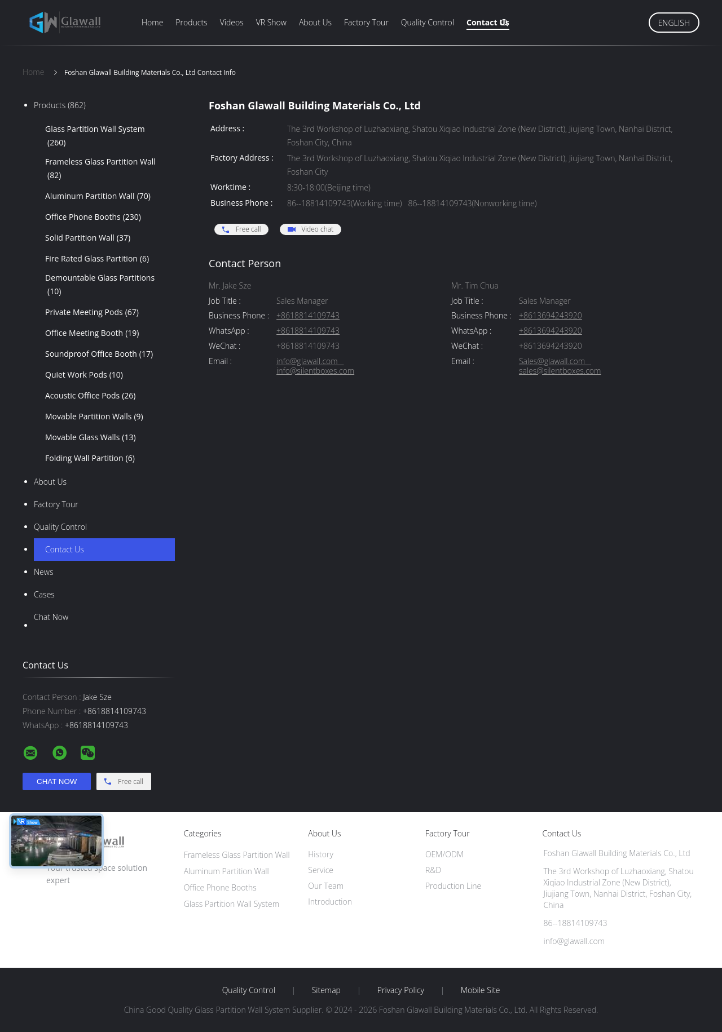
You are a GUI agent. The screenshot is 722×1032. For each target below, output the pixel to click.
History (320, 854)
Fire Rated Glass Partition (97, 258)
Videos (232, 22)
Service (320, 870)
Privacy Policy (400, 990)
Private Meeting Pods (92, 312)
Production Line (453, 885)
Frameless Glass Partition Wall (100, 169)
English (674, 22)
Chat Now (51, 617)
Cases (44, 594)
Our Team (326, 885)
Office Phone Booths (93, 217)
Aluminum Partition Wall (98, 196)
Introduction (330, 901)
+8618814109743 (308, 316)
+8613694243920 (550, 316)
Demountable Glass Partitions (100, 285)
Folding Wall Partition (90, 458)
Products (191, 22)
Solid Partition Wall (87, 238)
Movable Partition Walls (94, 416)
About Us (315, 22)
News (43, 571)
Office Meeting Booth (92, 333)
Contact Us (487, 22)
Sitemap (326, 990)
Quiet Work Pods (84, 375)
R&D (433, 870)
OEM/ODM (444, 854)
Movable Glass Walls (90, 437)
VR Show (271, 22)
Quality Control (427, 22)
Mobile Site (480, 990)
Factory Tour (366, 22)
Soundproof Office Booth (99, 354)
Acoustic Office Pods (90, 395)
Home (152, 22)
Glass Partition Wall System (95, 136)
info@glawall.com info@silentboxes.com (315, 366)
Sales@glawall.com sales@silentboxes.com (560, 366)
